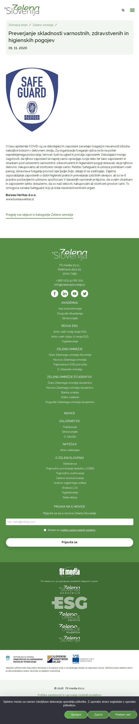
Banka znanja (70, 392)
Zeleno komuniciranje (70, 478)
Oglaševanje (70, 341)
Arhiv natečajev (70, 450)
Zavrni (98, 714)
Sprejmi (76, 714)
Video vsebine (70, 397)
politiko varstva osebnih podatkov (78, 530)
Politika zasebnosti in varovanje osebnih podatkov (70, 695)
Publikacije (70, 427)
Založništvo (69, 421)
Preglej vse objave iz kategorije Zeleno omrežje (39, 214)
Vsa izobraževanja (70, 308)
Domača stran (18, 25)
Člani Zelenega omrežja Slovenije (70, 354)
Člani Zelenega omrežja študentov (70, 382)
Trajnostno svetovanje (70, 473)
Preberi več (123, 714)
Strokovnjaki (70, 318)
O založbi (70, 436)
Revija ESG (69, 326)
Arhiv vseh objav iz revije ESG (70, 336)
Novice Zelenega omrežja (70, 359)
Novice (69, 413)
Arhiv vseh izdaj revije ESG (70, 331)
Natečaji (69, 444)
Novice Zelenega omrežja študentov (70, 387)
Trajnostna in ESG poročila (70, 364)
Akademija (69, 302)
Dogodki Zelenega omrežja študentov (69, 402)
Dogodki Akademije (70, 313)
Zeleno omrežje (43, 25)
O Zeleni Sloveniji (69, 458)
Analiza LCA (70, 487)
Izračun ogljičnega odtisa (70, 482)
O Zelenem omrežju (70, 369)
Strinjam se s (71, 530)
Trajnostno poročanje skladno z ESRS (70, 468)
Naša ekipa (70, 497)
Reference (70, 463)
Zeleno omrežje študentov (69, 377)
